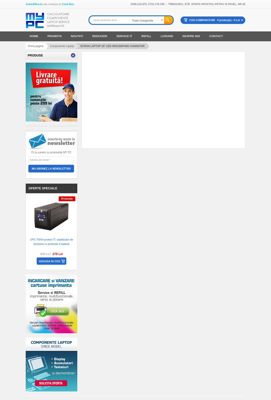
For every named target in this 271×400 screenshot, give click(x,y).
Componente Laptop (62, 46)
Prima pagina (35, 46)
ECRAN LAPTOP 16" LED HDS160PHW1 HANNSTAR (112, 46)
